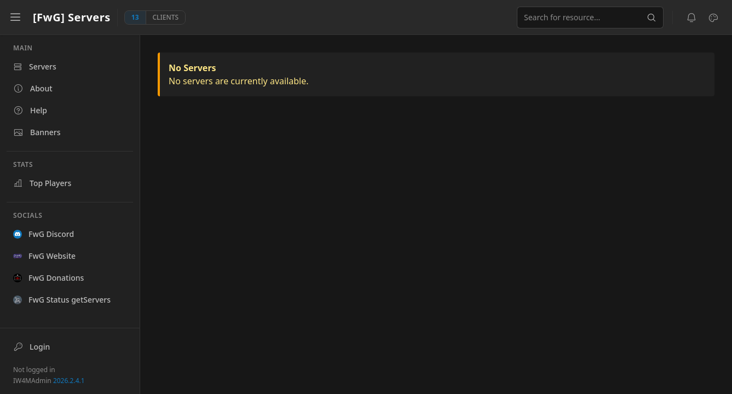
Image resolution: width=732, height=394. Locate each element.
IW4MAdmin (49, 380)
